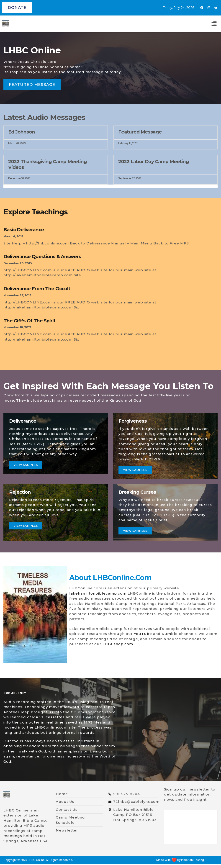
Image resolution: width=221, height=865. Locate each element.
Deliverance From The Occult (36, 288)
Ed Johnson (21, 132)
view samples (26, 526)
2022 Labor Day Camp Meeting (153, 161)
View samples (26, 465)
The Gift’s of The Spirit (29, 320)
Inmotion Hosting (192, 860)
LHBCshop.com (118, 644)
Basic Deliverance (23, 229)
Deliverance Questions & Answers (42, 256)
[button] (214, 24)
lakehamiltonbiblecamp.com (97, 594)
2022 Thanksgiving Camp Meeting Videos (47, 164)
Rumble (170, 634)
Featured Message (140, 132)
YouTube (143, 634)
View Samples (135, 470)
